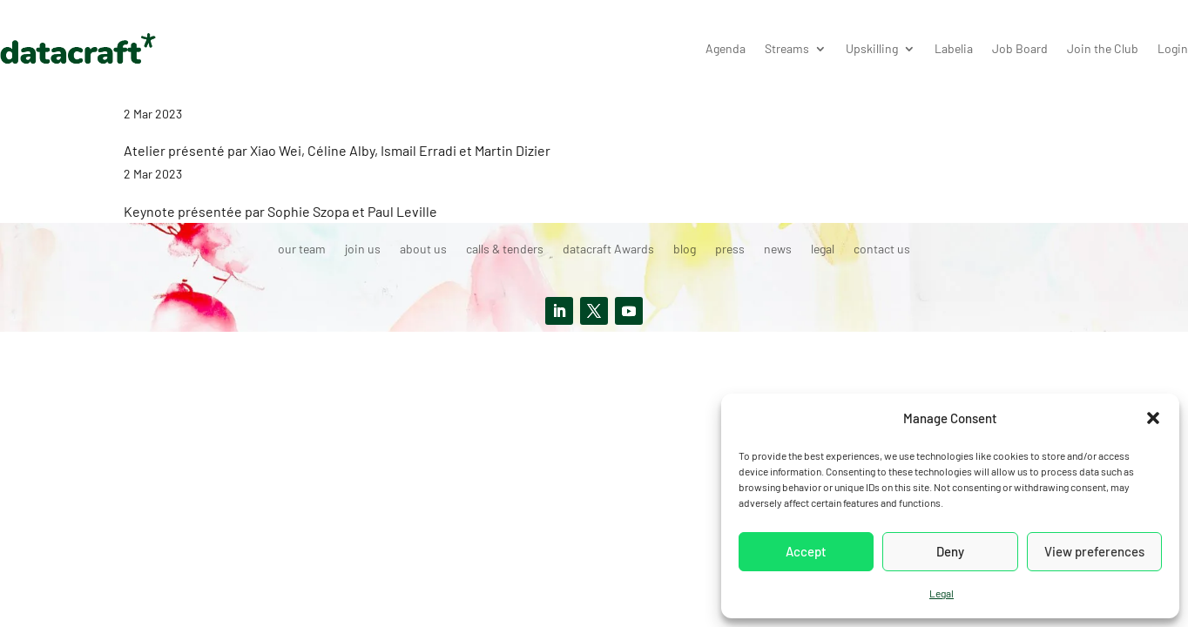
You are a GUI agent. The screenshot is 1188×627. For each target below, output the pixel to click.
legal (822, 249)
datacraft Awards (608, 249)
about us (423, 249)
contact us (882, 249)
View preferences (1094, 551)
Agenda (725, 48)
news (778, 249)
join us (363, 249)
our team (302, 249)
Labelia (954, 48)
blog (684, 249)
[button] (1153, 418)
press (730, 249)
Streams (787, 48)
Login (1173, 48)
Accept (806, 551)
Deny (950, 551)
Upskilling (872, 48)
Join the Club (1102, 48)
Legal (941, 593)
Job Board (1020, 48)
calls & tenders (504, 249)
